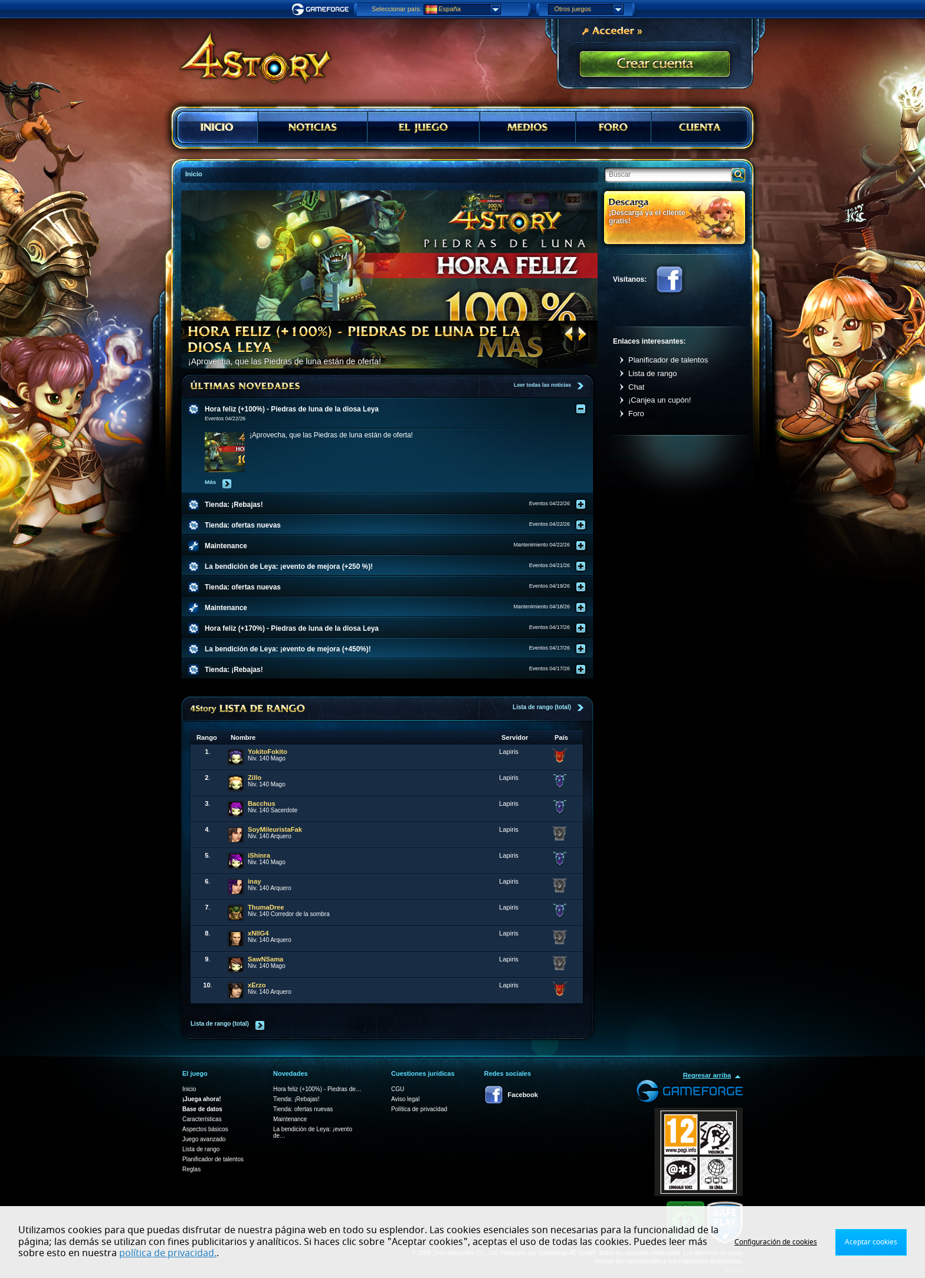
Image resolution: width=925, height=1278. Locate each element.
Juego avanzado (203, 1139)
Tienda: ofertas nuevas (303, 1109)
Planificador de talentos (668, 359)
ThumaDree (266, 907)
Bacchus (261, 803)
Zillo (254, 777)
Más (210, 482)
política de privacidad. (168, 1253)
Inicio (189, 1089)
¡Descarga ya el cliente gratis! (647, 217)
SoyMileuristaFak (275, 829)
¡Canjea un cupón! (659, 400)
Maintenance (290, 1119)
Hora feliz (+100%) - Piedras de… (317, 1089)
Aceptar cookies (871, 1242)
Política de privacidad (419, 1109)
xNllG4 (258, 933)
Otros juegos (589, 9)
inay (254, 881)
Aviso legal (405, 1099)
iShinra (259, 855)
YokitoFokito (267, 751)
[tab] (395, 409)
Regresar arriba (707, 1075)
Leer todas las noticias (542, 385)
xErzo (256, 985)
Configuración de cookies (775, 1242)
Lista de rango (652, 373)
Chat (636, 387)
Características (202, 1119)
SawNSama (265, 959)
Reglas (191, 1169)
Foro (636, 413)
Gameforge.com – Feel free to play (322, 9)
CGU (397, 1089)
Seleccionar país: (396, 8)
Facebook (669, 279)
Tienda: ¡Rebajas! (296, 1099)
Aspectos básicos (205, 1129)
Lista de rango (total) (542, 707)
